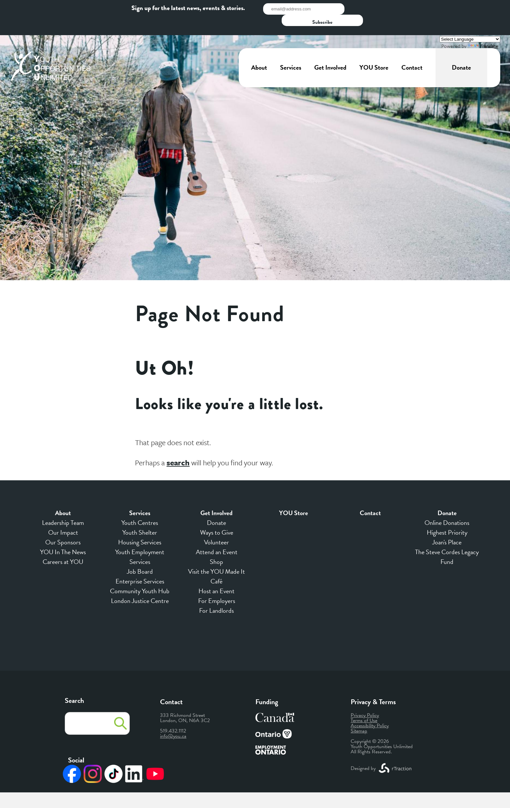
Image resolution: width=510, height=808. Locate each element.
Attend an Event (216, 535)
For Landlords (216, 593)
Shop (216, 544)
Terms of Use (364, 703)
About (259, 50)
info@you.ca (173, 719)
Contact (412, 50)
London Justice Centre (140, 583)
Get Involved (330, 50)
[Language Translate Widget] (469, 22)
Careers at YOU (63, 544)
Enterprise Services (139, 564)
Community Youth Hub (139, 574)
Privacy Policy (365, 698)
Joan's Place (447, 525)
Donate (461, 50)
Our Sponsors (63, 525)
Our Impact (63, 515)
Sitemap (359, 714)
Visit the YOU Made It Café (216, 559)
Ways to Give (216, 515)
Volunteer (216, 525)
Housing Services (139, 525)
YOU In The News (63, 535)
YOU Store (373, 50)
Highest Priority (447, 515)
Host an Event (216, 574)
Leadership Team (63, 505)
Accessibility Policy (370, 708)
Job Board (140, 554)
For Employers (216, 583)
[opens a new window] (395, 751)
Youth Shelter (139, 515)
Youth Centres (139, 505)
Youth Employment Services (139, 539)
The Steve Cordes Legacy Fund (447, 539)
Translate (483, 28)
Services (290, 50)
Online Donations (446, 505)
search (178, 445)
